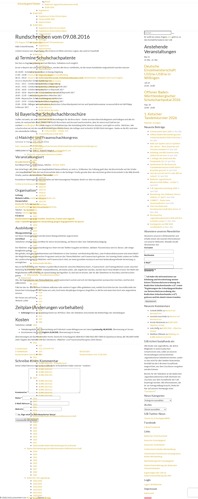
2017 (35, 222)
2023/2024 (37, 486)
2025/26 (42, 178)
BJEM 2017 (37, 139)
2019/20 (42, 195)
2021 (35, 213)
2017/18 (42, 201)
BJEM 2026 (49, 7)
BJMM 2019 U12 (45, 389)
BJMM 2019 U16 (45, 383)
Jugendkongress (34, 269)
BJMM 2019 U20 (45, 380)
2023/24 (42, 183)
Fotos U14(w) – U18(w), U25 (56, 131)
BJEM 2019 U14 (45, 113)
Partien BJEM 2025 (47, 19)
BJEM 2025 (37, 13)
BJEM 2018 (37, 136)
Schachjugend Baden (28, 3)
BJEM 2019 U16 (45, 116)
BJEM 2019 (37, 95)
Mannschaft (26, 278)
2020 (35, 360)
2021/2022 (37, 492)
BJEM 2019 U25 (45, 122)
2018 (35, 219)
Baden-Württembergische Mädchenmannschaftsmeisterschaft (54, 448)
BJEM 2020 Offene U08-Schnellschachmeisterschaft (61, 78)
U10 (40, 301)
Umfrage (42, 39)
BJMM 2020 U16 (45, 366)
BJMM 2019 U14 (45, 386)
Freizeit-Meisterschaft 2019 (51, 133)
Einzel (47, 1)
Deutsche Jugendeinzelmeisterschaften (44, 154)
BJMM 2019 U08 (45, 395)
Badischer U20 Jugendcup (38, 478)
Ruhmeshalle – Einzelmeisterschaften (43, 275)
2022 (35, 169)
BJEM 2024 (37, 25)
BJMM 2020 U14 (45, 369)
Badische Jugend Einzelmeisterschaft (61, 4)
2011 (35, 239)
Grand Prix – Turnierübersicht (45, 175)
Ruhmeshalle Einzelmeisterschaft (47, 151)
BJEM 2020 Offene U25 (48, 86)
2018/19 (42, 198)
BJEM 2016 (37, 142)
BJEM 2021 (37, 63)
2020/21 (42, 192)
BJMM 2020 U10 (45, 375)
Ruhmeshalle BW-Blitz (42, 263)
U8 (40, 304)
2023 (35, 166)
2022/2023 (37, 489)
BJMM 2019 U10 (45, 392)
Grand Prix (31, 172)
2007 (35, 251)
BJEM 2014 (37, 148)
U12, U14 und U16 (46, 348)
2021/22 (42, 189)
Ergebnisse (44, 10)
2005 (35, 257)
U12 (40, 298)
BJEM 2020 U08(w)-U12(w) (50, 81)
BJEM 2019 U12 (45, 107)
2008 (35, 248)
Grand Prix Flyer (40, 204)
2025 (35, 160)
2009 (35, 245)
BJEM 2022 (37, 54)
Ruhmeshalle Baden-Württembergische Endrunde (54, 445)
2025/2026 (37, 480)
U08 (40, 322)
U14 (40, 295)
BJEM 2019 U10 (45, 104)
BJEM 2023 (37, 42)
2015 (35, 228)
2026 (35, 157)
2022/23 (42, 186)
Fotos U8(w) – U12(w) (54, 128)
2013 (35, 233)
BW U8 (29, 266)
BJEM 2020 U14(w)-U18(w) (50, 83)
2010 (35, 242)
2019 (35, 216)
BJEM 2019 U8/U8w (47, 98)
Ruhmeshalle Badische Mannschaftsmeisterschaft (54, 416)
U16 (40, 292)
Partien (42, 36)
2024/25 (42, 181)
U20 (40, 289)
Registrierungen (46, 75)
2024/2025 (37, 483)
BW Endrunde (33, 419)
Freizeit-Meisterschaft (48, 92)
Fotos (41, 89)
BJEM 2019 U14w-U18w (49, 110)
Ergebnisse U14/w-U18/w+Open (53, 16)
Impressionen (45, 22)
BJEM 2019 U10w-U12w (49, 101)
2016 (35, 225)
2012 (35, 236)
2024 (35, 163)
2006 (35, 254)
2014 (35, 231)
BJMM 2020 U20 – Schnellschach (53, 363)
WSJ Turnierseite (40, 207)
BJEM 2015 (37, 145)
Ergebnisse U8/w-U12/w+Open (52, 28)
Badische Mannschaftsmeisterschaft (43, 280)
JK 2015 (36, 272)
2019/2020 (37, 495)
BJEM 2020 (37, 72)
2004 (35, 260)
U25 (40, 345)
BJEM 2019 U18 (45, 119)
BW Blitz (30, 210)
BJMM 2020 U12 (45, 372)
